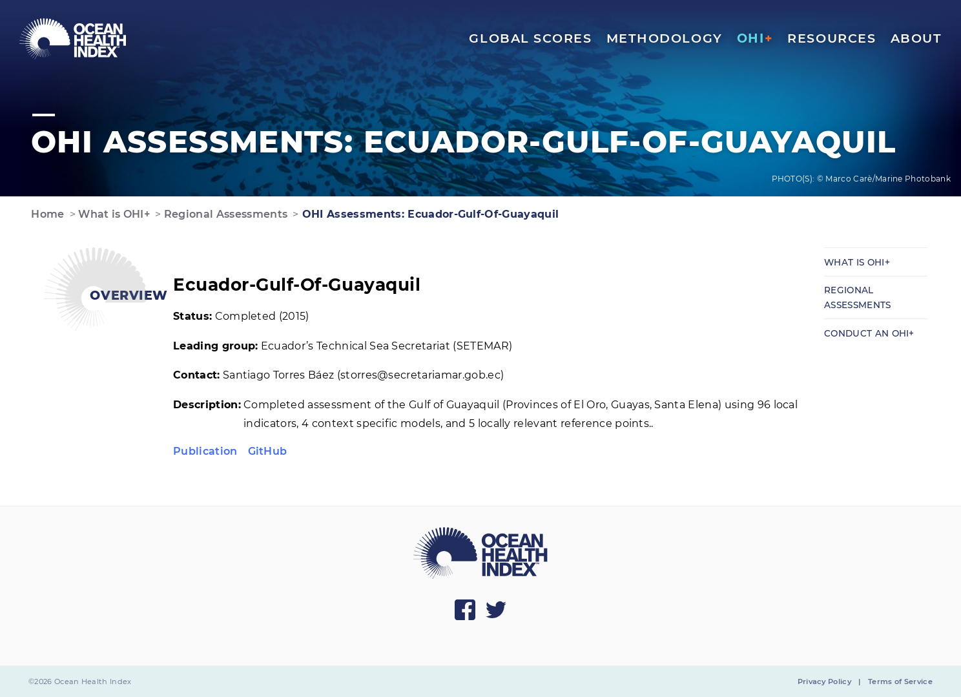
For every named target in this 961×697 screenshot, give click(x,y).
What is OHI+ (113, 214)
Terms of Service (900, 681)
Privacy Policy (824, 681)
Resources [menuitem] (831, 38)
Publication (205, 451)
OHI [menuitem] (755, 38)
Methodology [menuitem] (664, 38)
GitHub (267, 451)
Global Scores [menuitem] (530, 38)
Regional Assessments (224, 214)
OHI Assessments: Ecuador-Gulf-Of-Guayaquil (429, 214)
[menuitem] (72, 39)
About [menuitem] (916, 38)
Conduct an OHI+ (869, 333)
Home (46, 214)
